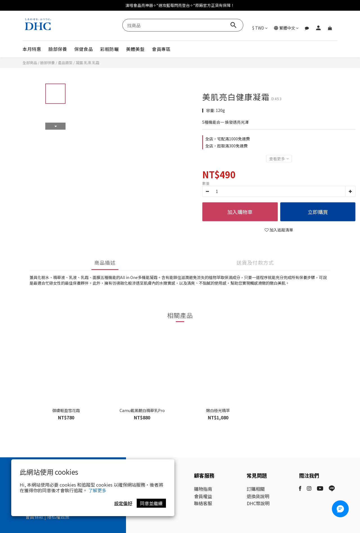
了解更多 (97, 490)
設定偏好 (123, 503)
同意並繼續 (151, 503)
